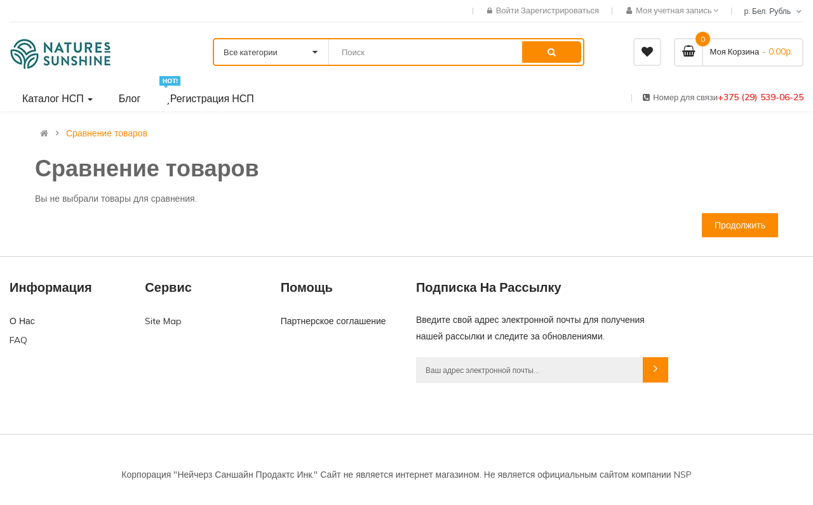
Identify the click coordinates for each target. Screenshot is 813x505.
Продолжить (740, 225)
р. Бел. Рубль (773, 11)
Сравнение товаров (106, 133)
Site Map (163, 321)
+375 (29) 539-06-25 (760, 97)
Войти (508, 10)
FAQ (18, 340)
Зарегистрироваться (560, 10)
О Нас (22, 321)
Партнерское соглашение (333, 321)
